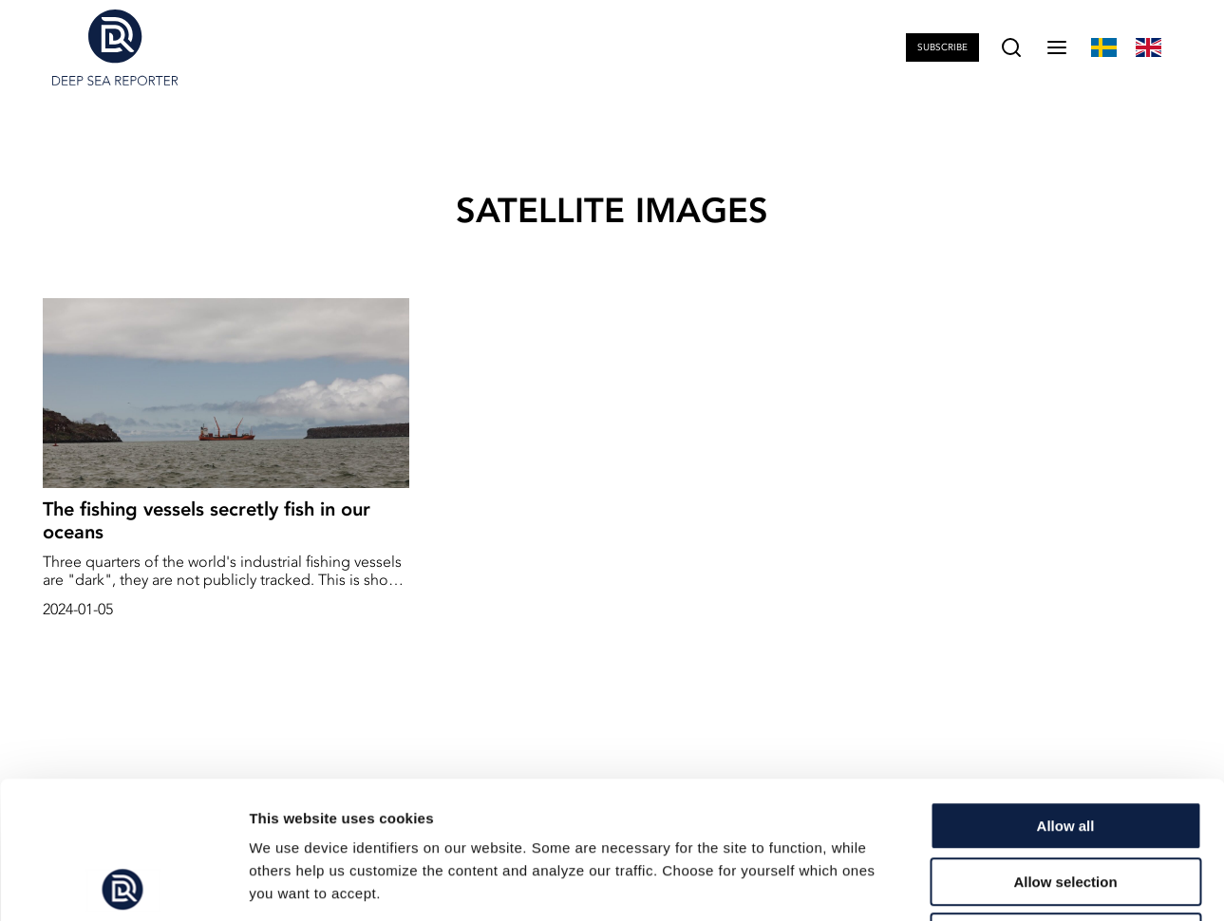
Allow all (1066, 689)
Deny (1065, 800)
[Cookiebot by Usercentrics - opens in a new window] (123, 884)
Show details (996, 883)
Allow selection (1065, 745)
